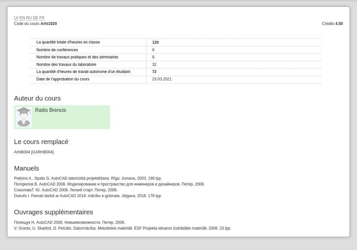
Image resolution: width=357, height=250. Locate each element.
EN (22, 18)
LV (16, 18)
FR (41, 18)
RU (28, 18)
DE (35, 18)
